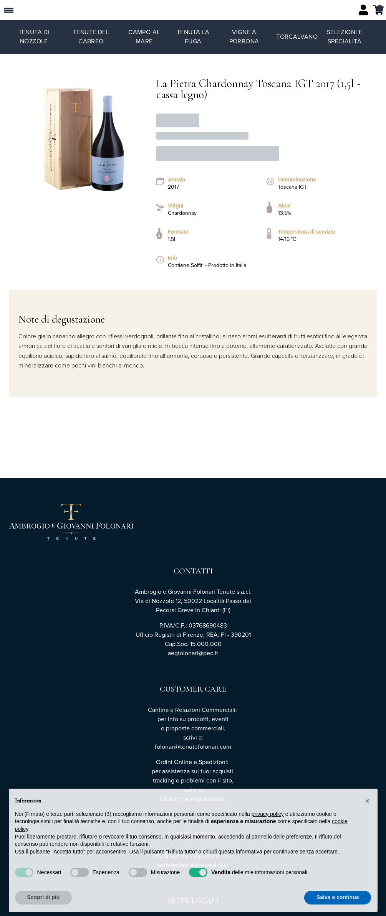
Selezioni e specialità (344, 37)
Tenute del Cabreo (91, 37)
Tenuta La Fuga (193, 37)
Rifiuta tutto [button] (283, 907)
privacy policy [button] (268, 824)
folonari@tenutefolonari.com (193, 746)
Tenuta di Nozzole (34, 37)
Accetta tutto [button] (342, 907)
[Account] (363, 10)
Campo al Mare (144, 37)
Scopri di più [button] (43, 907)
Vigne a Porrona (244, 37)
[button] (367, 811)
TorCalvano (297, 36)
